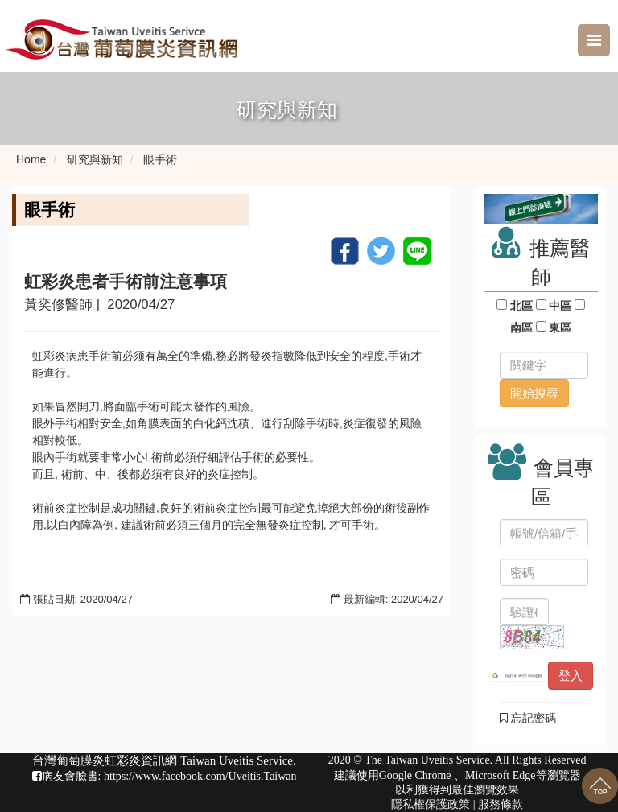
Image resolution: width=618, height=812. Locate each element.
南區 (521, 327)
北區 (521, 305)
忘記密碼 (528, 717)
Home (31, 159)
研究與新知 (95, 159)
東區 (560, 327)
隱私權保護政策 (430, 804)
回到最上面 (600, 786)
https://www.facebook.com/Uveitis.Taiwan (200, 776)
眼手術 (160, 159)
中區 (560, 305)
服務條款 (500, 804)
